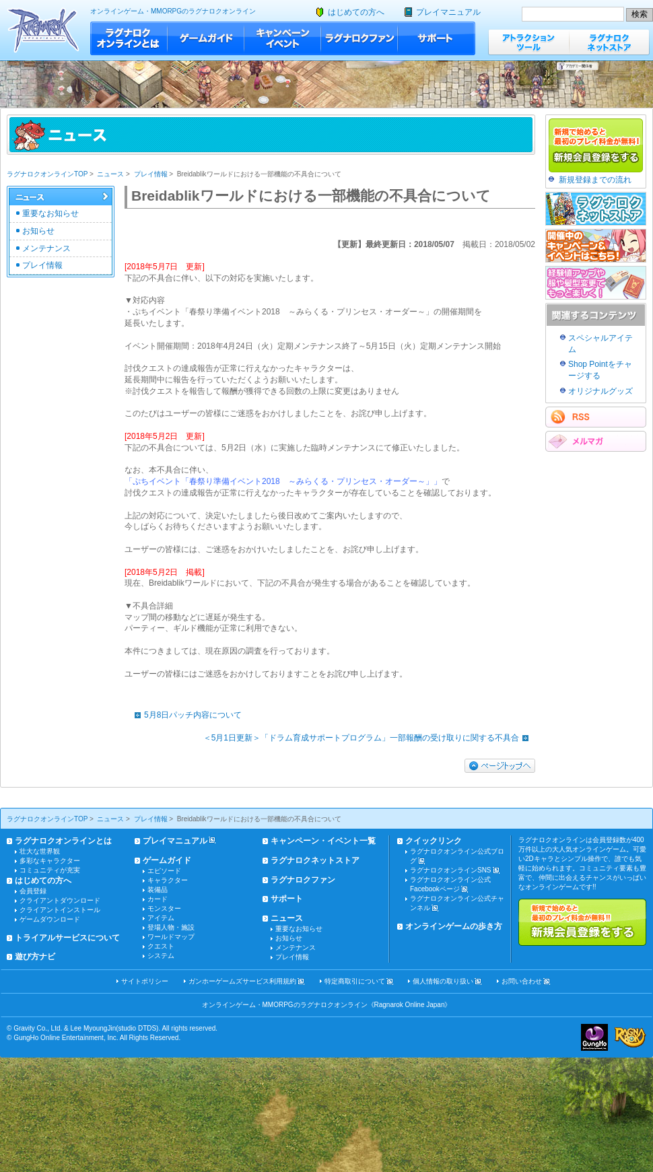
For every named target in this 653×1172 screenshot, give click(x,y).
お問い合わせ (522, 981)
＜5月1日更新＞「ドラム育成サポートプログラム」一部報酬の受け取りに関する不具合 (369, 738)
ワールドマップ (171, 936)
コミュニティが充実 (50, 870)
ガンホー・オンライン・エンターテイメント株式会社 (594, 1037)
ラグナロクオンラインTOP (47, 174)
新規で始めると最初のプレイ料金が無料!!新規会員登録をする (582, 922)
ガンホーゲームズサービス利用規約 (242, 981)
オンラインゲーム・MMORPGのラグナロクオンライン (173, 11)
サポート (436, 38)
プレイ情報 (151, 174)
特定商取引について (354, 981)
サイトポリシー (144, 981)
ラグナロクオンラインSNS (450, 870)
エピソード (164, 870)
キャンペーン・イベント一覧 (323, 841)
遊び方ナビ (35, 956)
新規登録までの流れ (595, 179)
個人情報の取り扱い (443, 981)
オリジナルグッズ (600, 391)
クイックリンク (433, 841)
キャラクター (167, 880)
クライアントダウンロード (60, 900)
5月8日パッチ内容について (185, 715)
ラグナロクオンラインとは (129, 38)
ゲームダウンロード (50, 919)
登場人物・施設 (171, 927)
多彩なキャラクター (50, 860)
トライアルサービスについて (67, 937)
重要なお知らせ (50, 213)
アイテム (160, 918)
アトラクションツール (528, 42)
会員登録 (33, 891)
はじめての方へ (356, 12)
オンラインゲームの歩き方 (453, 926)
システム (160, 955)
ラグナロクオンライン (43, 30)
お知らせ (38, 231)
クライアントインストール (60, 910)
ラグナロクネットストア (609, 42)
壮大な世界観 (40, 851)
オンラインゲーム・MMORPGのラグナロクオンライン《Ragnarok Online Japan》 (327, 1004)
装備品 (157, 889)
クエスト (160, 946)
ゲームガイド (206, 38)
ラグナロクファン (359, 38)
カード (157, 899)
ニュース (110, 174)
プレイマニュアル (448, 12)
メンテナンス (46, 248)
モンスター (164, 908)
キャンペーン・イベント (282, 38)
